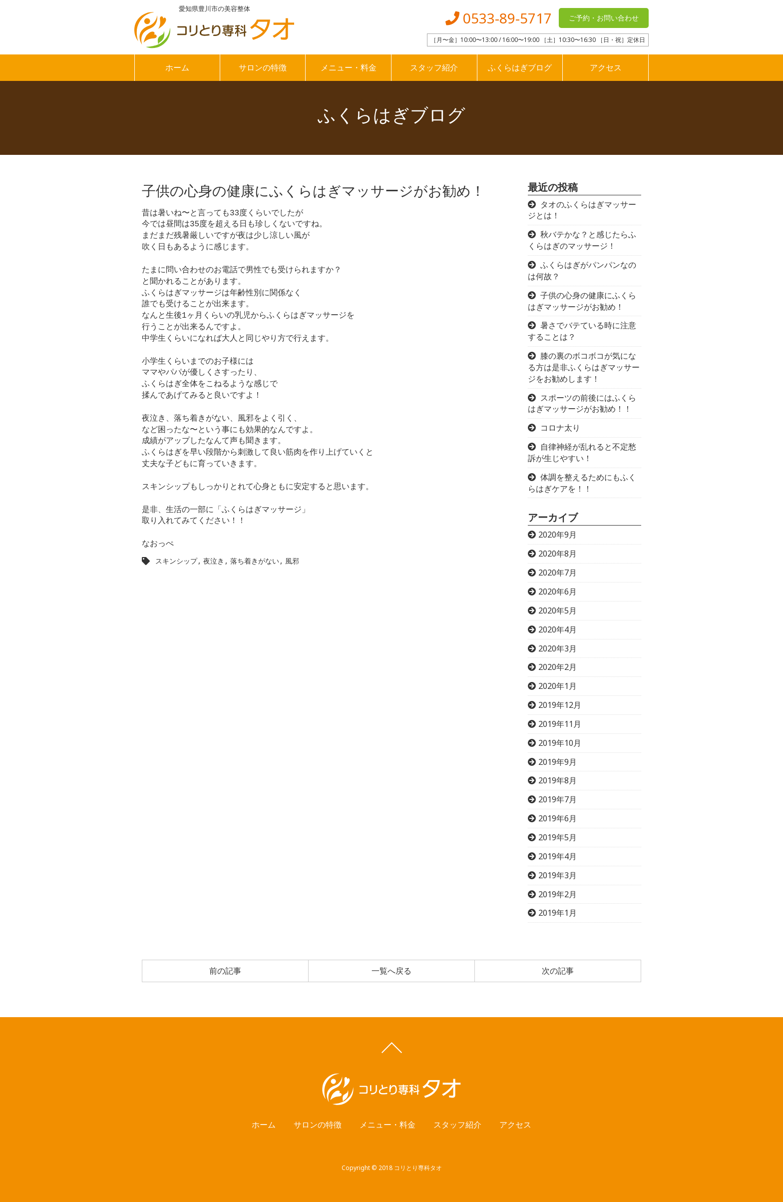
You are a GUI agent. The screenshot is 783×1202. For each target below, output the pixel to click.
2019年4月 (557, 856)
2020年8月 (557, 553)
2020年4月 (557, 629)
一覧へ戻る (391, 970)
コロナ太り (560, 427)
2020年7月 (557, 572)
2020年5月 (557, 610)
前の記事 (225, 970)
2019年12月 (559, 704)
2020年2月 (557, 666)
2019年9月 (557, 761)
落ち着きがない (254, 561)
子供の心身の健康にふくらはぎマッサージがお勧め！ (582, 301)
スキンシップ (176, 561)
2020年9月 (557, 534)
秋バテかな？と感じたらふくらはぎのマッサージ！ (582, 240)
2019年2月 (557, 894)
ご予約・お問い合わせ (604, 17)
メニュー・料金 (349, 67)
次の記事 (558, 970)
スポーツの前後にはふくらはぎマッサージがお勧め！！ (582, 403)
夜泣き (213, 561)
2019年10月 (559, 742)
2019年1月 (557, 912)
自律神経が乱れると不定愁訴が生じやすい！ (582, 452)
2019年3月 (557, 875)
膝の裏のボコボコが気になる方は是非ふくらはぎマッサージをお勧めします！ (584, 367)
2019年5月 (557, 837)
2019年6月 (557, 818)
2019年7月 (557, 799)
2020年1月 (557, 685)
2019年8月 (557, 780)
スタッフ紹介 (434, 67)
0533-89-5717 (498, 17)
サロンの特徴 (263, 67)
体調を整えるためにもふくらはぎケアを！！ (582, 483)
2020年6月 (557, 591)
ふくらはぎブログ (520, 67)
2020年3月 (557, 648)
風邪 (292, 561)
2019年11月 (559, 723)
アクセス (606, 67)
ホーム (177, 67)
